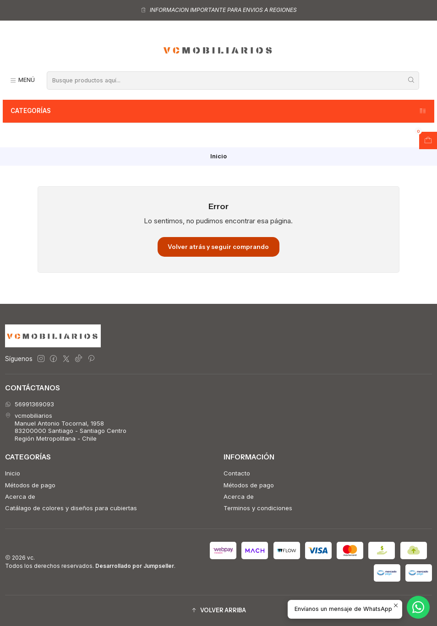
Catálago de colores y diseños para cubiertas (71, 508)
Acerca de (20, 496)
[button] (218, 610)
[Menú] (22, 80)
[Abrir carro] (428, 140)
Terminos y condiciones (258, 508)
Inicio (12, 473)
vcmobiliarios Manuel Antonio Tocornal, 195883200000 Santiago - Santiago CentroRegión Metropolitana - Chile (65, 427)
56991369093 (29, 404)
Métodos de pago (30, 485)
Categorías (219, 111)
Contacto (237, 473)
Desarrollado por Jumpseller (134, 565)
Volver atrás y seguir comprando (218, 246)
